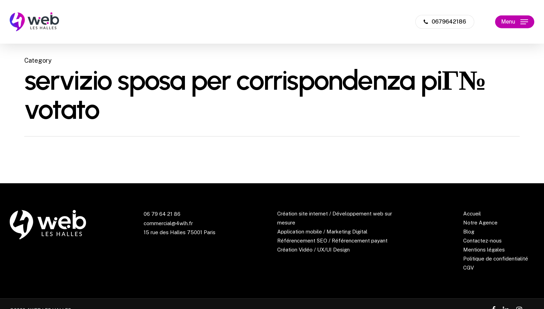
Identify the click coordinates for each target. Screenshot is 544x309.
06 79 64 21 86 (162, 214)
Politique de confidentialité (495, 259)
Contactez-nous (482, 241)
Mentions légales (484, 250)
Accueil (472, 214)
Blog (468, 232)
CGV (468, 268)
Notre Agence (480, 223)
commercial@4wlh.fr (168, 223)
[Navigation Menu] (514, 22)
